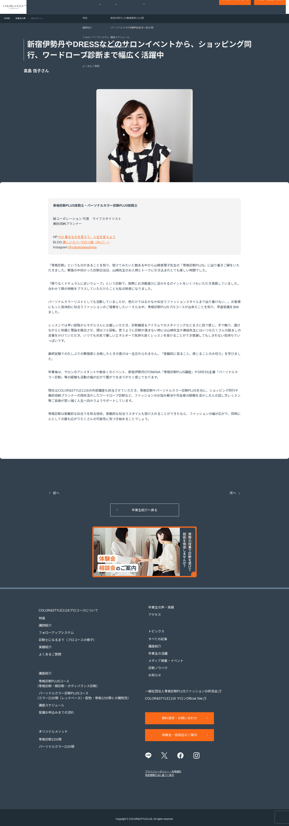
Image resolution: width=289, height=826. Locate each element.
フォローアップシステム (53, 629)
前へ (56, 493)
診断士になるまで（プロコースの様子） (64, 636)
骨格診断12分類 (47, 728)
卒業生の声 (20, 18)
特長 (39, 614)
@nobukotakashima (82, 247)
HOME (7, 18)
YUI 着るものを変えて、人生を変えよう (87, 237)
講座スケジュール (48, 698)
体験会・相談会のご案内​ (270, 7)
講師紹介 (42, 622)
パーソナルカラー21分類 (53, 736)
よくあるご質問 (47, 650)
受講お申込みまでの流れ (53, 705)
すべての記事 (154, 635)
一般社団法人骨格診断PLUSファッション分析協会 (181, 687)
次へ (233, 493)
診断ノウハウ (154, 664)
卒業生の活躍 (154, 650)
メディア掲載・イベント (162, 657)
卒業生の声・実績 (164, 7)
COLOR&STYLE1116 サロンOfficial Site (174, 695)
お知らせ (151, 671)
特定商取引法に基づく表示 (159, 772)
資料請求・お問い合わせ (235, 7)
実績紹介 (42, 643)
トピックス (202, 7)
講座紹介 (151, 642)
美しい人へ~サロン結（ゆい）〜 (86, 242)
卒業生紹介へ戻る (144, 510)
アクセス (185, 7)
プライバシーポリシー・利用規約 (163, 768)
